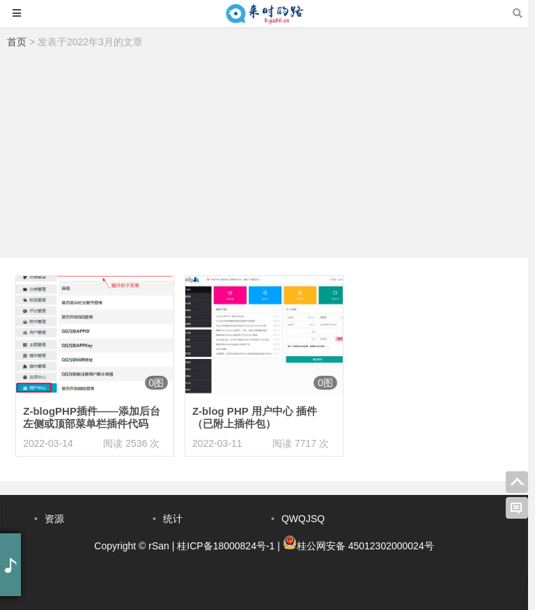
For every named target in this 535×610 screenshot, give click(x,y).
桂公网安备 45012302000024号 (365, 545)
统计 (173, 518)
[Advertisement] (264, 156)
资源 (54, 518)
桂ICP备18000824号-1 (225, 545)
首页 (16, 41)
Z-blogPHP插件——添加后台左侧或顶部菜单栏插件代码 (91, 417)
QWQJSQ (303, 518)
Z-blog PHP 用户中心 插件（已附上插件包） (254, 417)
